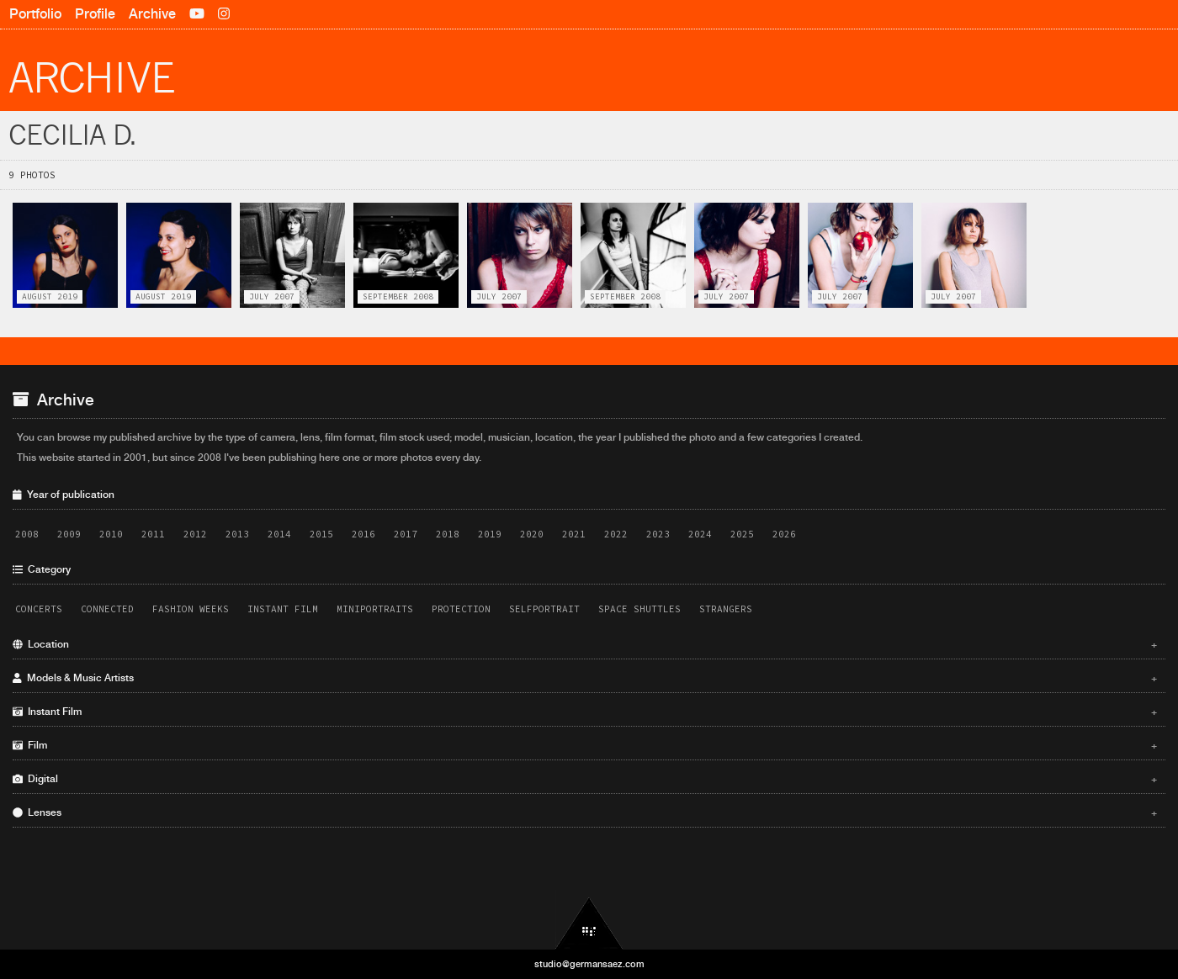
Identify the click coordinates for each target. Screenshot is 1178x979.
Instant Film (282, 609)
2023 (658, 534)
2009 (69, 534)
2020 (532, 534)
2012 (195, 534)
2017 (405, 534)
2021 (574, 534)
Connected (107, 609)
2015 (321, 534)
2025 (742, 534)
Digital (585, 779)
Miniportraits (375, 609)
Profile (95, 14)
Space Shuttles (639, 609)
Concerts (38, 609)
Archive (152, 14)
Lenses (585, 812)
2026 (784, 534)
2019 (489, 534)
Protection (461, 609)
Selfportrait (544, 609)
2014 (279, 534)
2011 (153, 534)
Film (585, 745)
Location (585, 644)
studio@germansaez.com (589, 964)
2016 (363, 534)
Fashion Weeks (190, 609)
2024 (700, 534)
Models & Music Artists (585, 678)
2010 (111, 534)
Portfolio (35, 14)
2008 (27, 534)
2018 (447, 534)
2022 (616, 534)
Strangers (725, 609)
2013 (237, 534)
